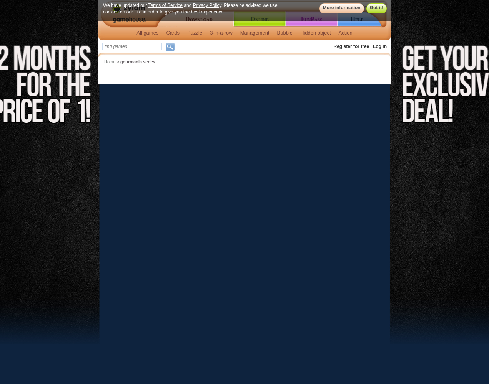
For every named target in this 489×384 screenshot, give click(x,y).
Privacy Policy (207, 5)
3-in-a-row (221, 33)
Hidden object (315, 33)
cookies (111, 12)
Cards (173, 33)
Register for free (351, 46)
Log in (380, 46)
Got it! (376, 7)
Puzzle (194, 33)
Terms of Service (165, 5)
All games (147, 33)
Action (346, 33)
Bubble (285, 33)
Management (254, 33)
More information (342, 7)
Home (109, 62)
